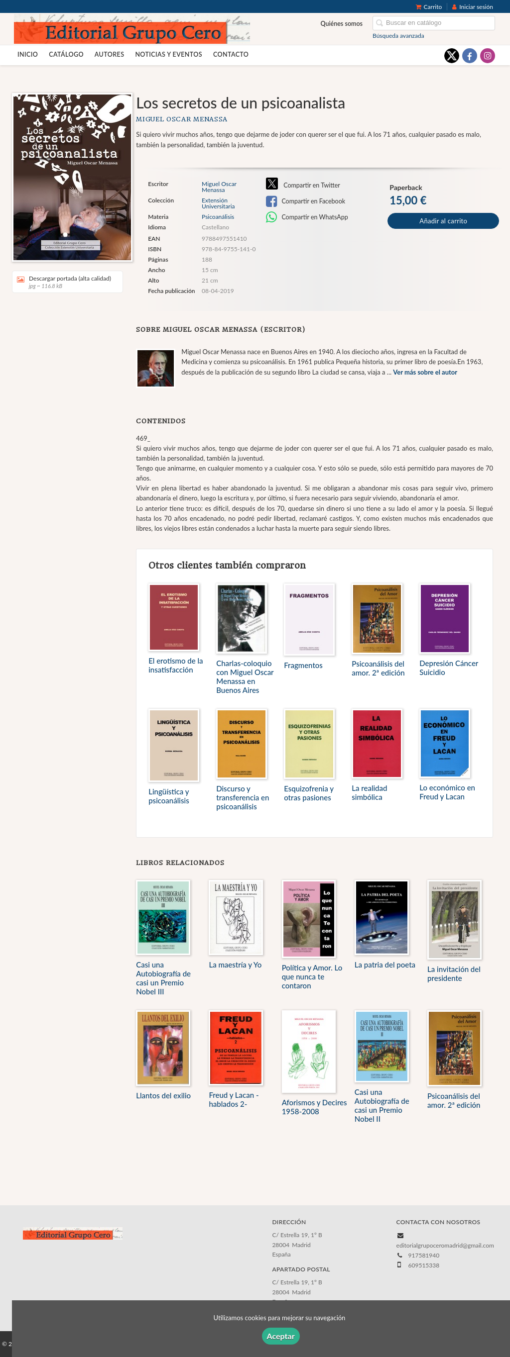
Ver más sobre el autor (425, 372)
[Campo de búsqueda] (434, 23)
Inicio (27, 54)
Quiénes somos (342, 23)
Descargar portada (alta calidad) (64, 282)
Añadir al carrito (443, 221)
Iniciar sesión (472, 6)
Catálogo (66, 54)
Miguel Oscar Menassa (182, 119)
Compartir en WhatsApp (307, 217)
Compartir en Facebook (305, 201)
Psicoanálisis (218, 216)
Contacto (231, 54)
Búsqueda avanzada (398, 35)
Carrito (429, 6)
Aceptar (281, 1336)
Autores (110, 54)
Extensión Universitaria (218, 203)
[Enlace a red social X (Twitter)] (451, 55)
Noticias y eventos (168, 54)
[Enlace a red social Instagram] (487, 55)
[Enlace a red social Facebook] (469, 55)
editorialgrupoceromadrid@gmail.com (445, 1245)
